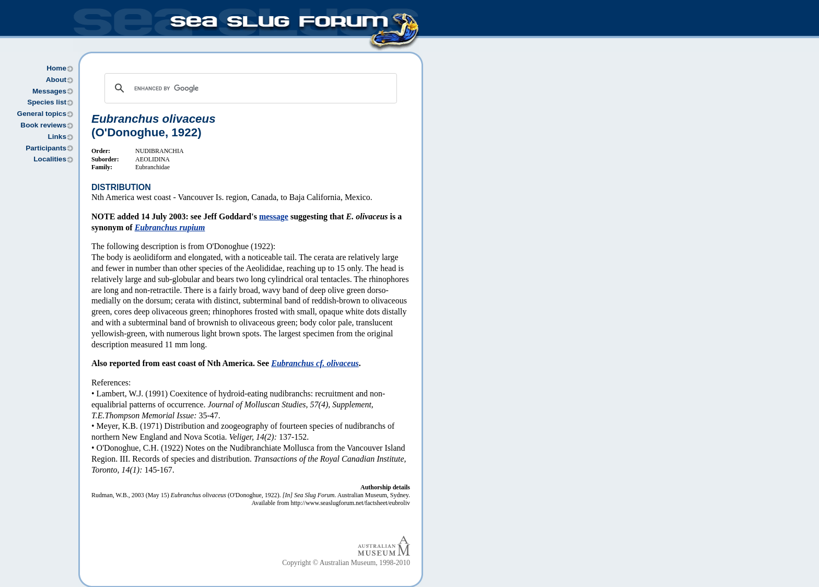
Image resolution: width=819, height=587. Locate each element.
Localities (49, 159)
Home (56, 68)
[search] (249, 88)
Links (57, 136)
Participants (46, 148)
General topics (41, 114)
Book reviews (43, 125)
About (56, 80)
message (273, 216)
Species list (46, 102)
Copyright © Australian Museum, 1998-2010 (346, 563)
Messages (49, 91)
